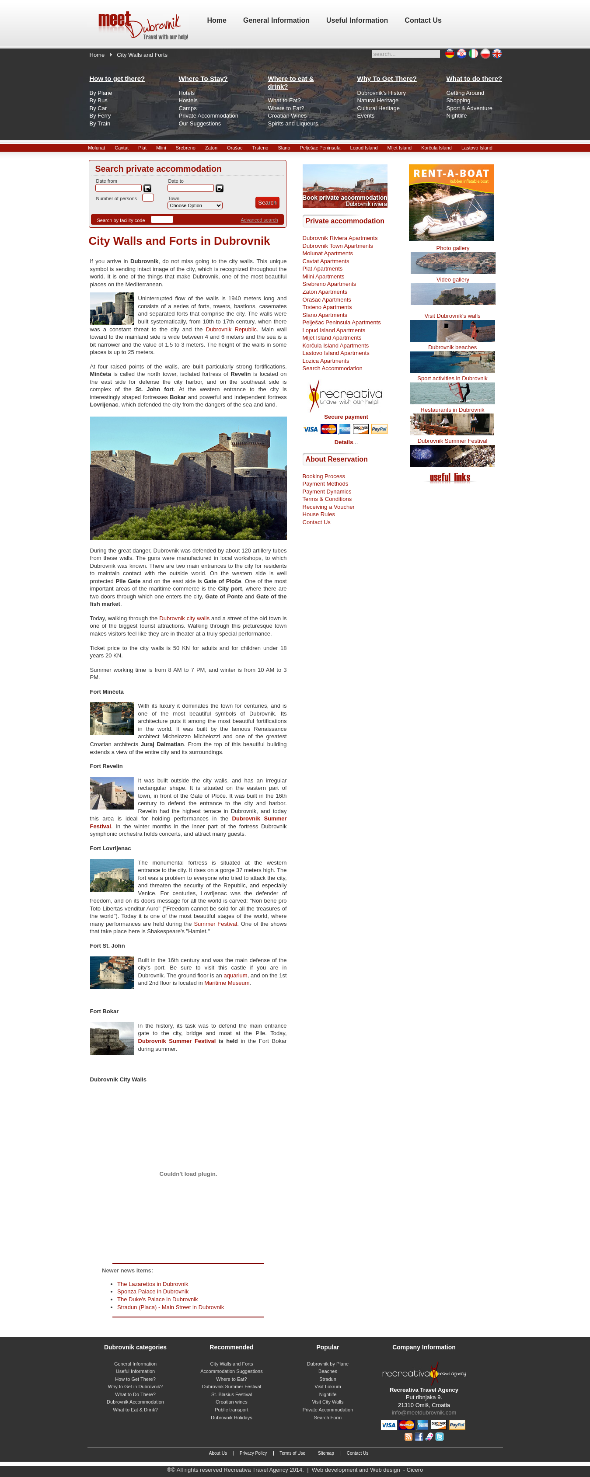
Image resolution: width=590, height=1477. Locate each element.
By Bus (99, 100)
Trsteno (260, 147)
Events (366, 115)
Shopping (459, 100)
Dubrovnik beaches (452, 347)
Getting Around (466, 93)
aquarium (235, 975)
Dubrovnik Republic (230, 329)
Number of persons (116, 198)
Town (174, 198)
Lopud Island (364, 147)
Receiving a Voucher (329, 507)
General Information (135, 1363)
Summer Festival (215, 924)
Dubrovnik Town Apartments (338, 246)
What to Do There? (135, 1394)
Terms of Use (292, 1453)
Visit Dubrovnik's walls (453, 316)
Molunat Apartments (328, 253)
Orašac (234, 147)
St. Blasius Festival (231, 1394)
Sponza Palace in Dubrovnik (153, 1291)
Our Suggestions (200, 123)
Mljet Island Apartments (332, 337)
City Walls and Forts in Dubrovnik (179, 240)
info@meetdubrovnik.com (424, 1412)
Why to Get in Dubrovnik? (135, 1386)
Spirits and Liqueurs (293, 123)
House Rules (319, 514)
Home (97, 55)
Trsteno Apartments (327, 307)
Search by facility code (121, 220)
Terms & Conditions (327, 499)
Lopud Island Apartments (334, 330)
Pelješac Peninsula (320, 147)
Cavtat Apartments (326, 261)
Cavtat (122, 147)
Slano (284, 147)
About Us (218, 1453)
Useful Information (135, 1371)
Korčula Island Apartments (336, 345)
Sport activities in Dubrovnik (452, 378)
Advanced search (259, 219)
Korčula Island (436, 147)
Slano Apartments (325, 315)
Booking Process (324, 476)
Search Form (328, 1417)
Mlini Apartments (324, 276)
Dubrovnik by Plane (328, 1363)
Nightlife (457, 115)
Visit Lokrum (327, 1386)
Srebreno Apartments (329, 284)
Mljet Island (400, 147)
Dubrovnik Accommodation (135, 1401)
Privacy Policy (253, 1453)
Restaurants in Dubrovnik (453, 410)
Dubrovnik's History (381, 93)
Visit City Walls (327, 1401)
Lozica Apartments (326, 361)
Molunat (96, 147)
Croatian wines (232, 1401)
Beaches (327, 1371)
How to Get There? (135, 1379)
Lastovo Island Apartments (336, 353)
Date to (176, 181)
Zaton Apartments (325, 291)
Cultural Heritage (378, 108)
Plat (142, 147)
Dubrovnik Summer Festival (177, 1041)
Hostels (188, 100)
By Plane (101, 93)
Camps (188, 108)
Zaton (211, 147)
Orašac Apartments (327, 299)
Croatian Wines (287, 115)
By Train (100, 123)
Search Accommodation (333, 368)
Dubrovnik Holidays (231, 1417)
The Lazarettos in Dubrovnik (153, 1284)
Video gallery (452, 279)
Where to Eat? (286, 108)
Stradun (327, 1379)
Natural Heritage (378, 100)
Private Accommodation (209, 115)
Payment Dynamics (327, 491)
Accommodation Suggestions (231, 1371)
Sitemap (326, 1453)
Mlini (161, 147)
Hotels (187, 93)
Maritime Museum (226, 983)
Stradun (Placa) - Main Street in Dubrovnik (170, 1307)
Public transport (231, 1409)
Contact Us (317, 522)
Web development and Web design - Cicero (367, 1470)
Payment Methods (326, 483)
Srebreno (186, 147)
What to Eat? (284, 100)
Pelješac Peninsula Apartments (342, 322)
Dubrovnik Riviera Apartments (340, 238)
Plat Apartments (323, 268)
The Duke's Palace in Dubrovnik (157, 1299)
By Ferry (100, 115)
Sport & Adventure (470, 108)
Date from (106, 181)
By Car (98, 108)
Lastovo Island (476, 147)
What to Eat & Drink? (135, 1409)
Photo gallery (453, 248)
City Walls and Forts (231, 1363)
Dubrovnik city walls (184, 618)
